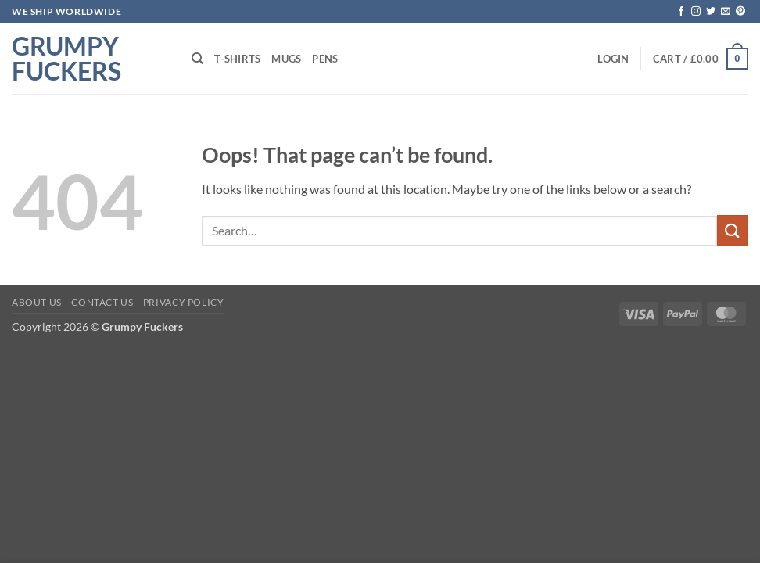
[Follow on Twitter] (710, 11)
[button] (613, 58)
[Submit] (732, 230)
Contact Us (102, 302)
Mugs (286, 58)
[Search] (197, 59)
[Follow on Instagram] (696, 11)
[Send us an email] (725, 11)
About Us (37, 302)
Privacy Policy (183, 302)
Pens (325, 58)
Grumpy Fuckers (66, 59)
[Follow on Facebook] (681, 11)
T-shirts (237, 58)
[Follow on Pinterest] (740, 11)
